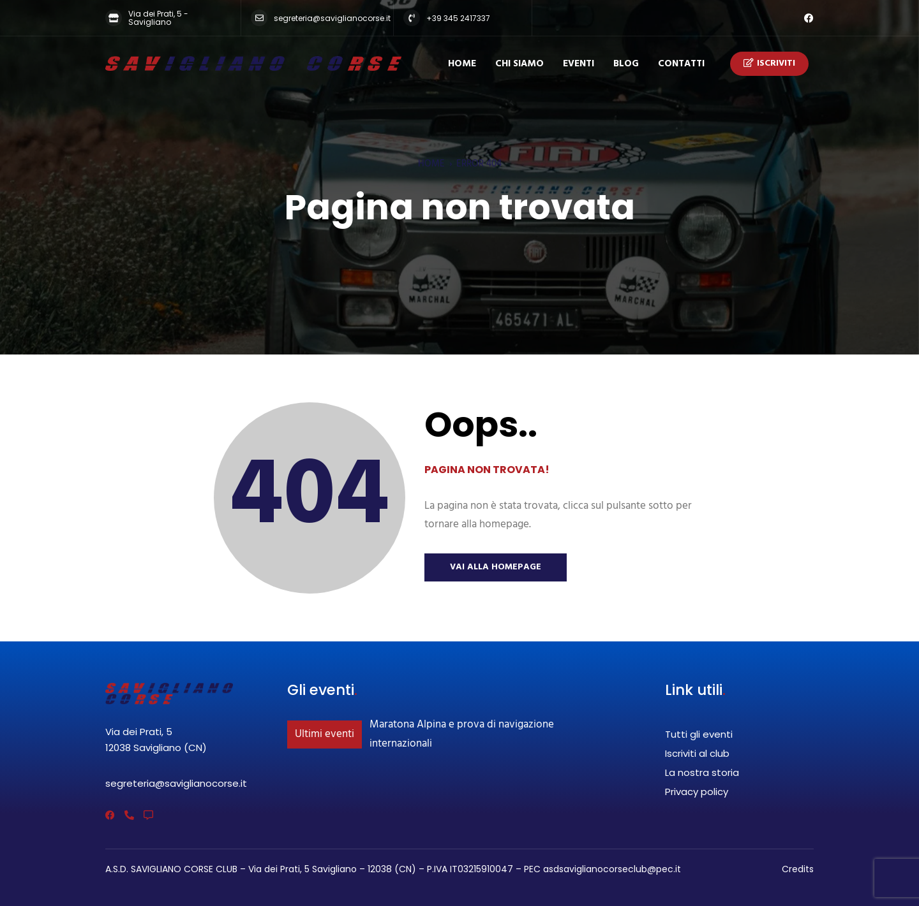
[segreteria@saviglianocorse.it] (259, 18)
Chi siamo (519, 63)
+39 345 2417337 (458, 18)
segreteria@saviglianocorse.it (332, 18)
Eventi (578, 63)
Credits (798, 869)
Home (462, 63)
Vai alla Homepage (495, 567)
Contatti (681, 63)
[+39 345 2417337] (411, 18)
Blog (626, 63)
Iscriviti (769, 64)
